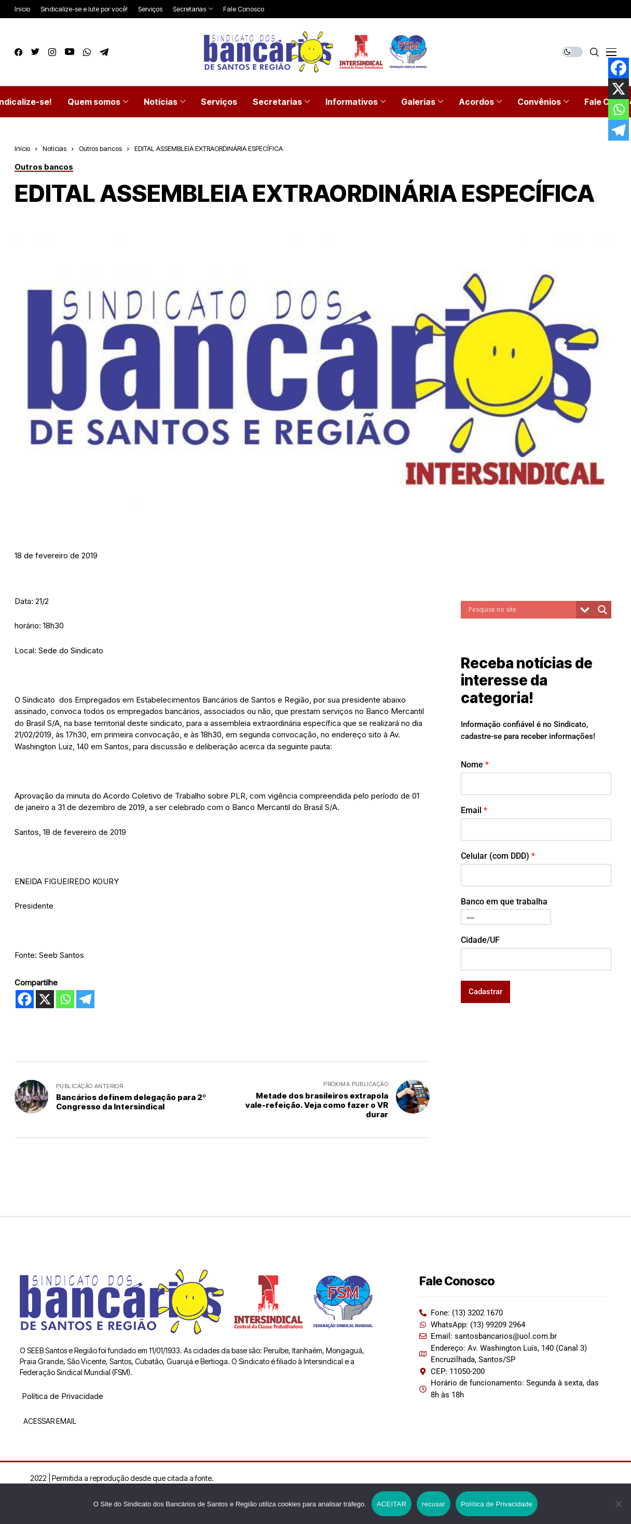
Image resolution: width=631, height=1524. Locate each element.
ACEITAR (391, 1504)
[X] (45, 999)
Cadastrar (485, 991)
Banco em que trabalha (504, 902)
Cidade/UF (480, 940)
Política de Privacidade (62, 1396)
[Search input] (521, 610)
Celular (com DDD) (498, 856)
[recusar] (618, 1504)
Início (22, 148)
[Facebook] (25, 999)
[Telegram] (85, 999)
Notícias (54, 148)
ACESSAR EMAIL (49, 1421)
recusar (433, 1504)
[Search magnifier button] (602, 610)
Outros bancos (100, 148)
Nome (475, 765)
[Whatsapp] (65, 999)
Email (474, 810)
